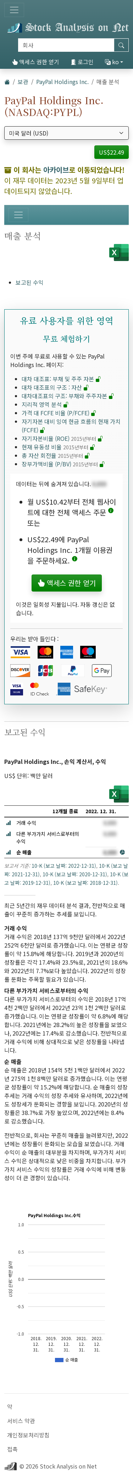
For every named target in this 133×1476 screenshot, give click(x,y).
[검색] (66, 45)
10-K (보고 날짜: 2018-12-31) (85, 882)
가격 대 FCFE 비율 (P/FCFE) (59, 413)
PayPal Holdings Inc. (62, 81)
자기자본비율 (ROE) (62, 438)
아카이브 (56, 170)
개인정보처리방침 (28, 1435)
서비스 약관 (21, 1420)
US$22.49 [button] (111, 152)
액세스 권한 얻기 (35, 61)
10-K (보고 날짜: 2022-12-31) (64, 865)
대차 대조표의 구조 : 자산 (55, 387)
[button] (110, 512)
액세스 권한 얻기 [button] (67, 583)
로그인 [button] (82, 61)
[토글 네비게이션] (14, 10)
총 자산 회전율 (56, 455)
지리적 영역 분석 (45, 404)
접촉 (12, 1449)
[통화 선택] (66, 133)
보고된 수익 (30, 282)
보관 (23, 81)
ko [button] (112, 61)
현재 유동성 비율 (58, 447)
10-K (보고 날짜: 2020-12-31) (75, 874)
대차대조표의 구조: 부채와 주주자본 (68, 396)
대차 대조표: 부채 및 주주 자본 (61, 378)
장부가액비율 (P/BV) (63, 464)
